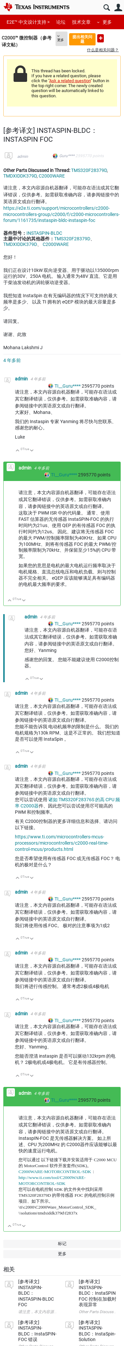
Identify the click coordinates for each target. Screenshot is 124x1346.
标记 (62, 1243)
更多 (107, 22)
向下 (32, 451)
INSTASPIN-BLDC (44, 233)
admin (22, 156)
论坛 (60, 22)
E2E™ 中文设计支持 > (28, 22)
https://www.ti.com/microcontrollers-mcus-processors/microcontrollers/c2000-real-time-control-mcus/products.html (61, 843)
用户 (118, 7)
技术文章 (81, 22)
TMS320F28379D (89, 170)
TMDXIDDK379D (20, 176)
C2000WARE (52, 176)
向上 (18, 451)
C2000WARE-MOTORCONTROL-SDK (55, 1171)
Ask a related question (70, 80)
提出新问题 (100, 38)
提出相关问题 (82, 39)
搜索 (106, 7)
